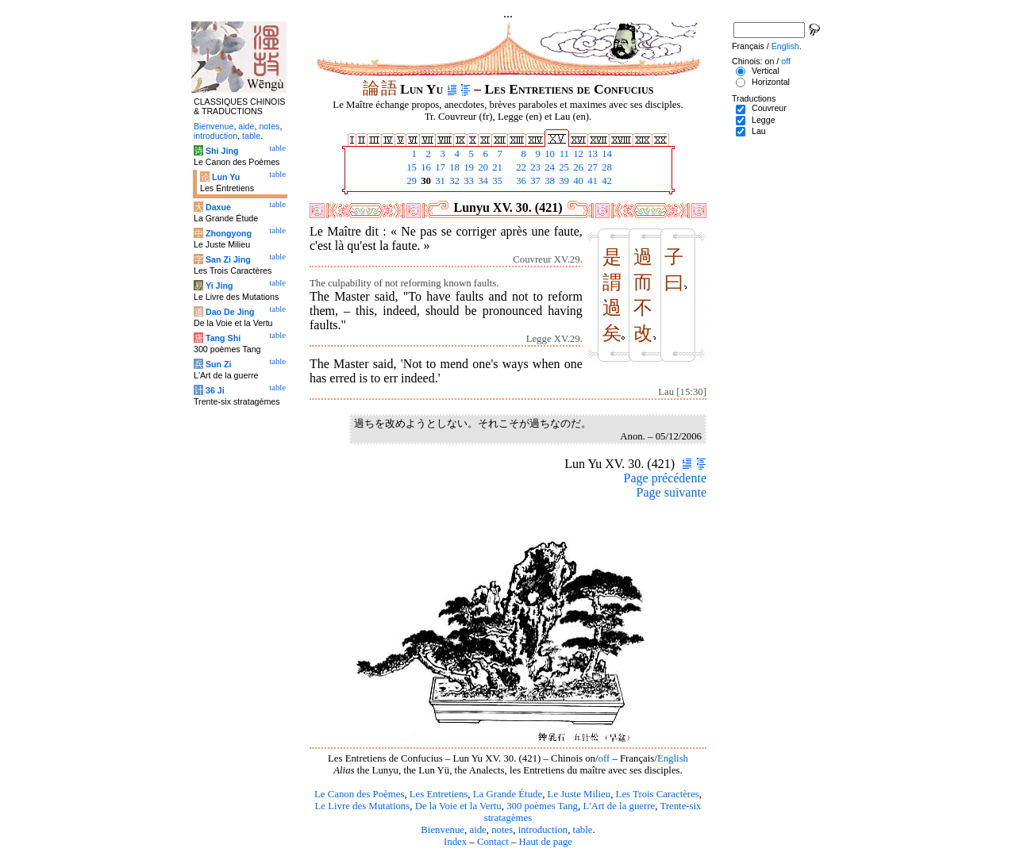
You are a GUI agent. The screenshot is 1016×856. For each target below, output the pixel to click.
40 (577, 180)
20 (481, 167)
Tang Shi (223, 338)
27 (591, 167)
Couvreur (769, 108)
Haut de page (546, 841)
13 (591, 153)
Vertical (765, 70)
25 (562, 167)
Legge (763, 120)
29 (410, 180)
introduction (543, 829)
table (583, 829)
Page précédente (665, 478)
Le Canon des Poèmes (359, 794)
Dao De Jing (230, 312)
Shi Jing (222, 150)
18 (453, 167)
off (604, 758)
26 (577, 167)
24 (548, 167)
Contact (493, 841)
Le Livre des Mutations (362, 806)
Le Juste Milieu (579, 794)
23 (534, 167)
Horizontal (771, 81)
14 (605, 153)
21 (496, 167)
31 (439, 180)
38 (548, 180)
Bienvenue (442, 829)
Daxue (218, 207)
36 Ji (215, 390)
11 (562, 153)
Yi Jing (219, 285)
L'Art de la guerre (619, 806)
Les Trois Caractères (657, 794)
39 (562, 180)
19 (467, 167)
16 (424, 167)
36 (520, 180)
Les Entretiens (439, 794)
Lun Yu (226, 177)
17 (439, 167)
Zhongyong (229, 233)
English (672, 758)
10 (548, 153)
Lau (759, 131)
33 (467, 180)
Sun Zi (219, 364)
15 (410, 167)
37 (534, 180)
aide (477, 829)
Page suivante (671, 492)
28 (605, 167)
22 (520, 167)
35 (496, 180)
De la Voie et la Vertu (458, 806)
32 (453, 180)
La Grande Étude (507, 794)
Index (455, 841)
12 (577, 153)
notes (502, 829)
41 (591, 180)
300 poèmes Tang (542, 806)
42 (605, 180)
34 (481, 180)
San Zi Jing (228, 259)
